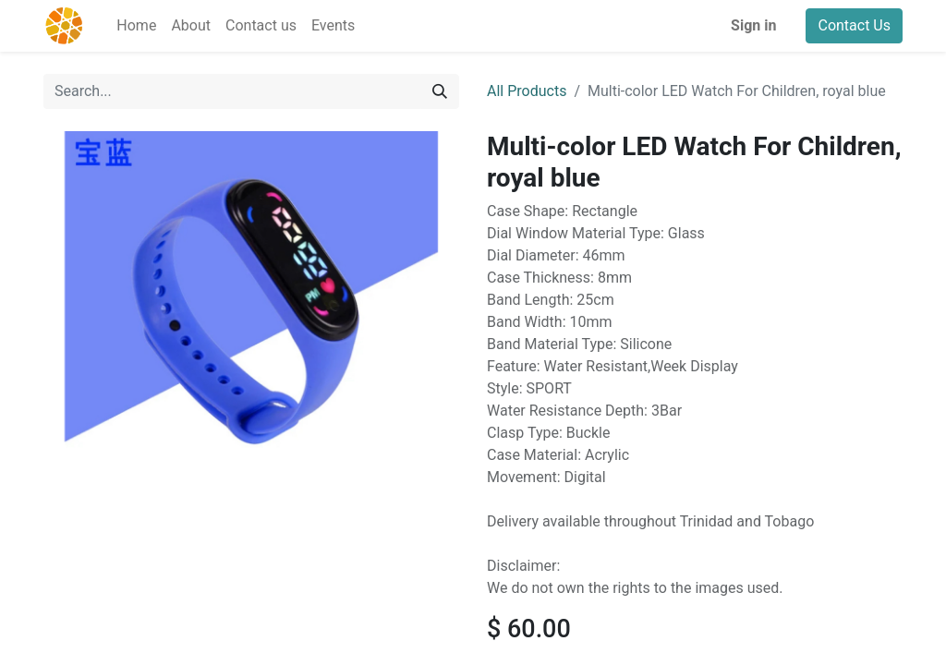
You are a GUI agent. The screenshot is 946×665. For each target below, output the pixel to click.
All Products (526, 91)
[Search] (439, 91)
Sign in (753, 25)
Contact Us (854, 25)
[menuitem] (136, 25)
